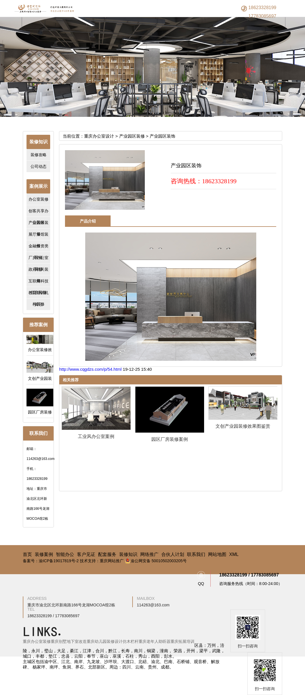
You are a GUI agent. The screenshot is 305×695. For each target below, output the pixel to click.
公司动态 (38, 166)
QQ (201, 578)
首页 (27, 554)
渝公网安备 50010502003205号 (156, 561)
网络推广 (149, 554)
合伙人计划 (172, 554)
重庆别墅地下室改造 (69, 641)
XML (234, 554)
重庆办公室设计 (99, 136)
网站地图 (217, 554)
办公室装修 (38, 199)
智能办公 (65, 554)
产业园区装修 (132, 136)
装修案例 (44, 554)
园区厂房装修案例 (169, 439)
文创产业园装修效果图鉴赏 (242, 426)
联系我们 (196, 554)
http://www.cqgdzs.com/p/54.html (91, 369)
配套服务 (107, 554)
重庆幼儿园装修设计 (105, 641)
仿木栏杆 (131, 641)
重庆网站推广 (112, 561)
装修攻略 (38, 154)
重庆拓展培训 (182, 641)
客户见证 (86, 554)
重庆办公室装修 (37, 641)
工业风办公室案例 (96, 436)
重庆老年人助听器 (154, 641)
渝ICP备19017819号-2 (59, 561)
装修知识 (128, 554)
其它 (38, 304)
